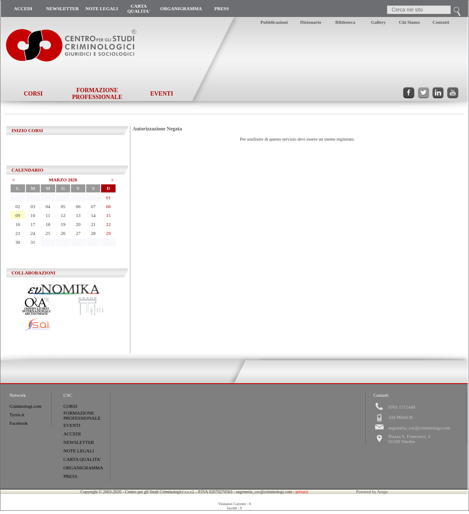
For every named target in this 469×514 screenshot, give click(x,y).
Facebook (18, 423)
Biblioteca (345, 22)
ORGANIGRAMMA (181, 8)
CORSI (33, 93)
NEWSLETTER (62, 8)
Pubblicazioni (274, 22)
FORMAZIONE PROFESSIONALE (97, 93)
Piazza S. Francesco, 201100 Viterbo (409, 439)
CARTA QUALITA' (138, 8)
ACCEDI (23, 8)
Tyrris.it (16, 414)
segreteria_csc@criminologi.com (419, 427)
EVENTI (161, 93)
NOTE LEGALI (101, 8)
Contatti (440, 22)
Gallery (378, 22)
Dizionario (311, 22)
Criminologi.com (25, 406)
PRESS (222, 8)
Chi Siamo (409, 22)
